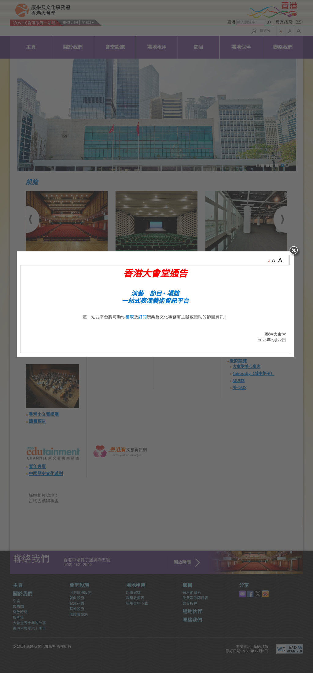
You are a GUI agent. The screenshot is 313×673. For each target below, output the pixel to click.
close (296, 276)
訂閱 (143, 341)
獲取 (131, 341)
